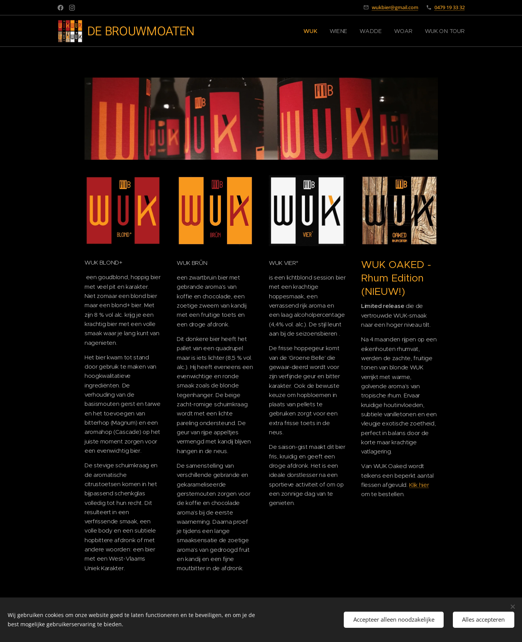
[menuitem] (314, 31)
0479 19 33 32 (449, 7)
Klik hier (419, 484)
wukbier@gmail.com (395, 7)
